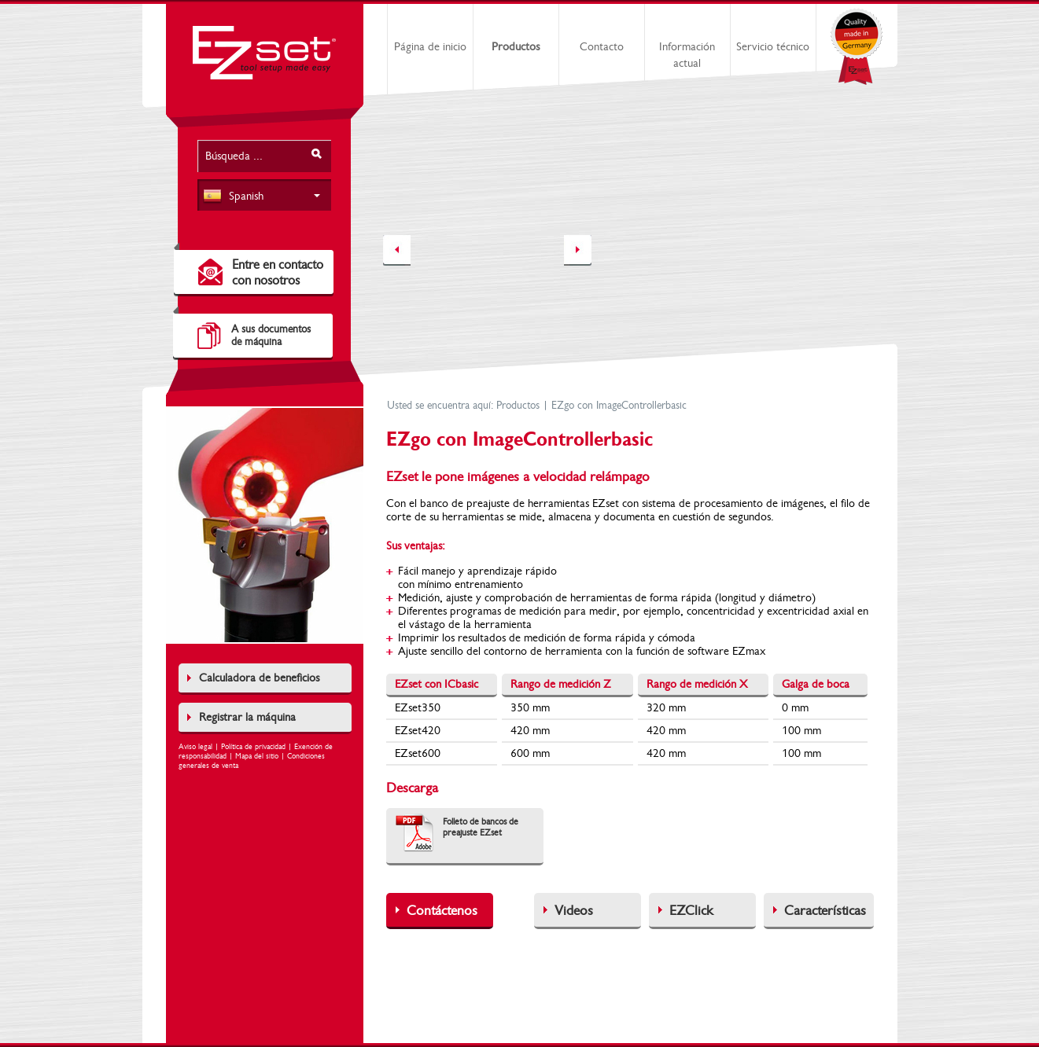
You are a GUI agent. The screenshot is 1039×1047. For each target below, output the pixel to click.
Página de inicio (430, 46)
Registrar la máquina (247, 717)
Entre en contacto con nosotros (277, 272)
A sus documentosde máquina (271, 335)
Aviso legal (195, 746)
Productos (516, 46)
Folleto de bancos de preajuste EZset (480, 827)
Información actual (687, 55)
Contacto (602, 46)
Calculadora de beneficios (259, 678)
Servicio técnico (772, 46)
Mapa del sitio (256, 756)
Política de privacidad (253, 746)
